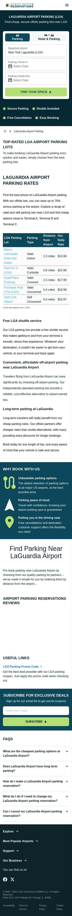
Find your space (36, 91)
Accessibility (9, 905)
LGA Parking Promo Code (21, 666)
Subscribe (35, 721)
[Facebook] (5, 879)
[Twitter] (12, 879)
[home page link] (18, 5)
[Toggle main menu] (67, 5)
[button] (36, 755)
